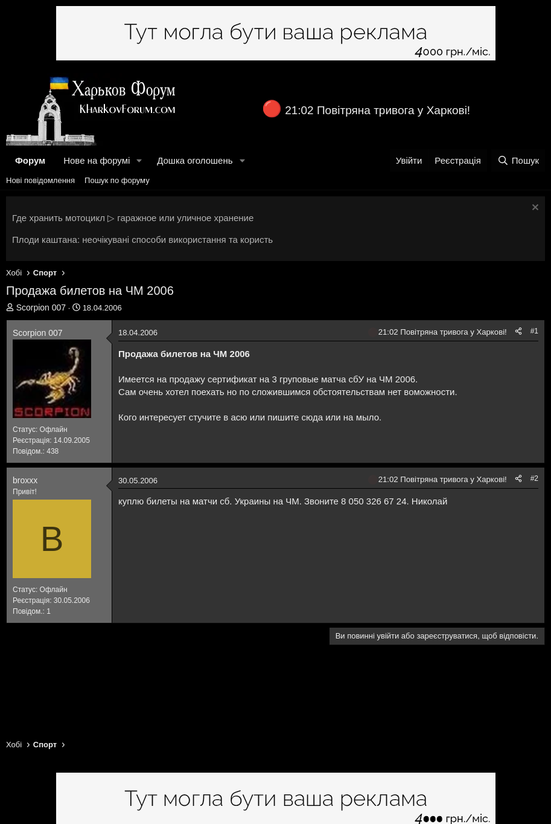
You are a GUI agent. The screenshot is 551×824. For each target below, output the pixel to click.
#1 (534, 331)
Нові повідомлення (40, 180)
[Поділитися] (518, 331)
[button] (139, 160)
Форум (30, 160)
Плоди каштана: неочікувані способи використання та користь (142, 239)
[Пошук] (518, 160)
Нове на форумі (96, 160)
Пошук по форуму (117, 180)
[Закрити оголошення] (534, 208)
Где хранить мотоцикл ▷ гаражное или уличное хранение (132, 218)
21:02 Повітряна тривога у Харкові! (377, 110)
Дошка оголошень (194, 160)
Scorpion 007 (41, 307)
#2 (534, 478)
